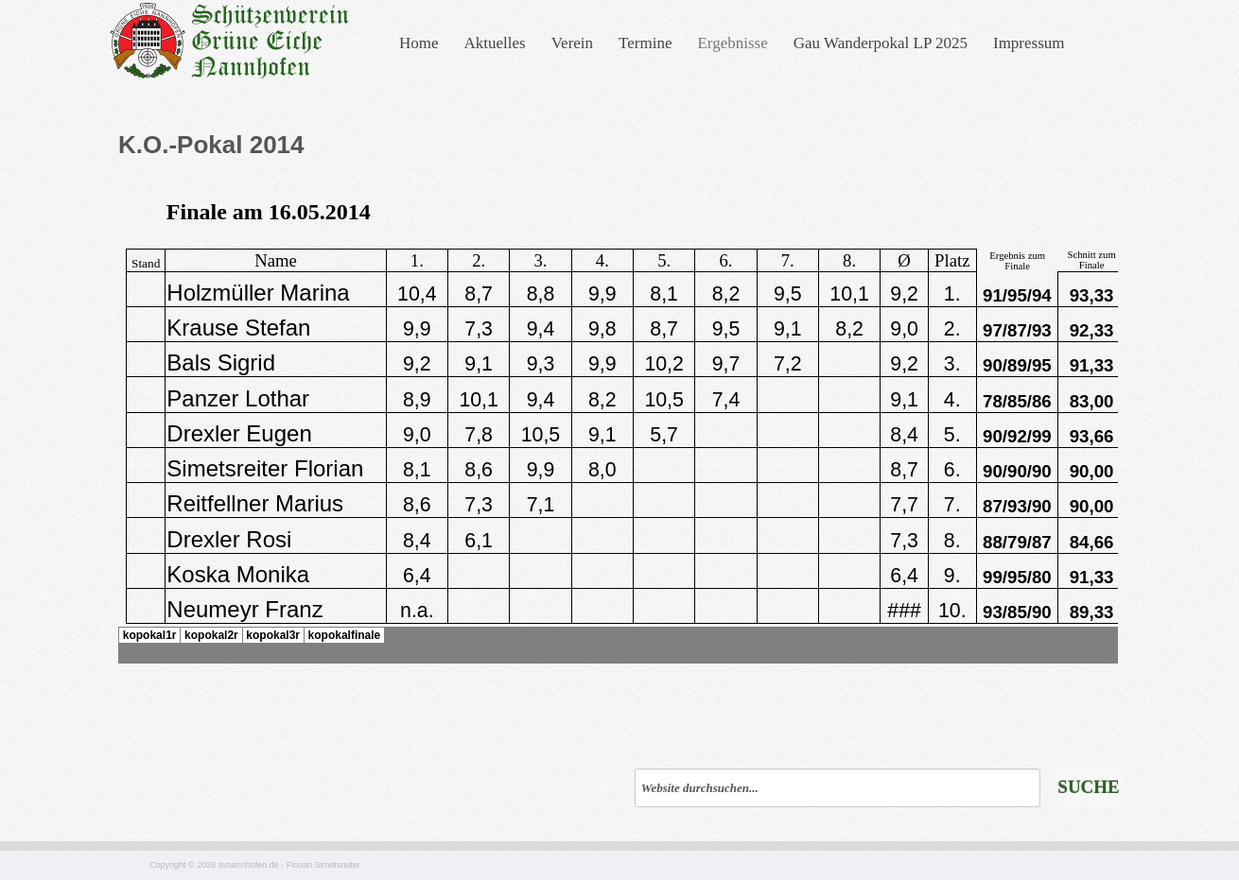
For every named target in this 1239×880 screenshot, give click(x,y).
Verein (572, 43)
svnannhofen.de (248, 865)
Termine (645, 43)
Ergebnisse (732, 43)
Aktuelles (495, 43)
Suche (1088, 787)
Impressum (1029, 43)
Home (419, 43)
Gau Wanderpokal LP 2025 (881, 43)
